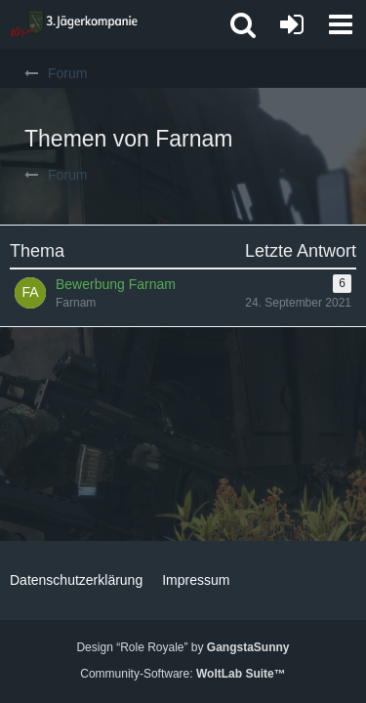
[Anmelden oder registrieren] (291, 24)
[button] (340, 24)
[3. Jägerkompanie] (74, 24)
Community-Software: (182, 674)
